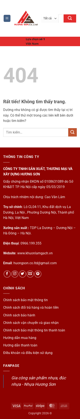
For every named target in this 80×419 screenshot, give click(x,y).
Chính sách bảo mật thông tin (25, 300)
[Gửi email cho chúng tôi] (30, 274)
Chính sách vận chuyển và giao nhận (31, 323)
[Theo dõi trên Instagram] (14, 274)
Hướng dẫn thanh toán (20, 345)
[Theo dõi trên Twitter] (22, 274)
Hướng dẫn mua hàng (19, 338)
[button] (7, 18)
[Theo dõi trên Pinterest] (37, 274)
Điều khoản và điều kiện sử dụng (27, 353)
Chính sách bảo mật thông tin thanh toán (34, 330)
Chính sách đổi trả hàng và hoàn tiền (31, 307)
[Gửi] (70, 18)
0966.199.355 (30, 243)
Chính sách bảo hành (19, 315)
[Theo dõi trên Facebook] (7, 274)
